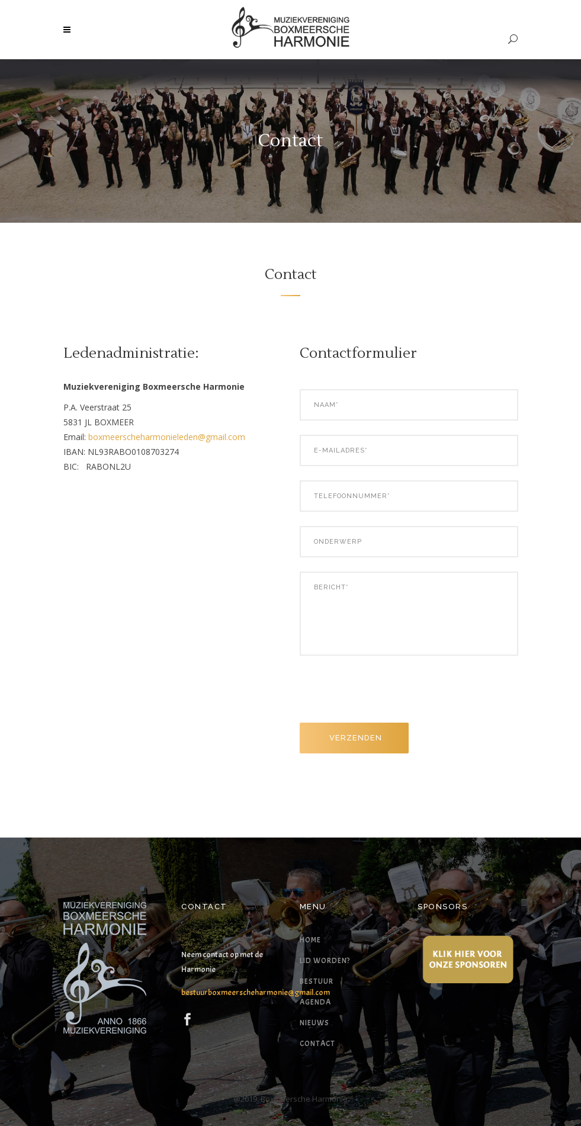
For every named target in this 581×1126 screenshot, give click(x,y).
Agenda (315, 1002)
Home (310, 940)
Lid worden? (325, 960)
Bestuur (316, 981)
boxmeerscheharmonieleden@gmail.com (166, 436)
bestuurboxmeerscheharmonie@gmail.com (255, 992)
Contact (317, 1043)
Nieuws (314, 1023)
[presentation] (390, 694)
